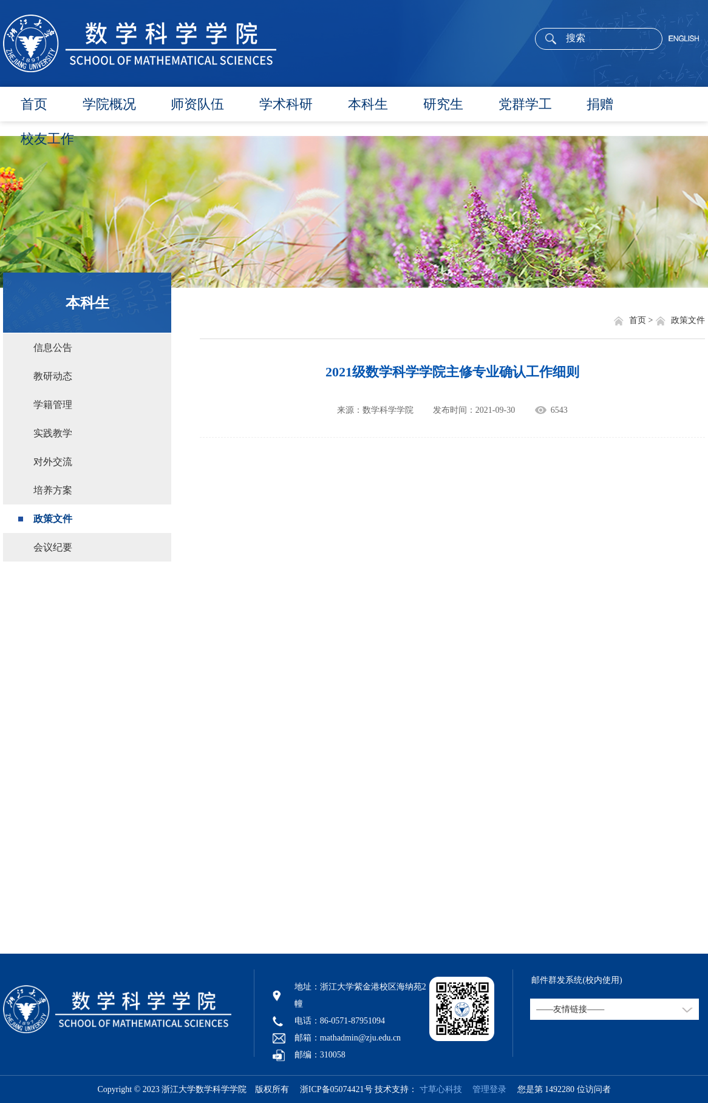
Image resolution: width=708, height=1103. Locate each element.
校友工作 (47, 138)
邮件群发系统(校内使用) (576, 980)
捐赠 (600, 104)
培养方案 (52, 490)
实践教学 (52, 433)
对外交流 (52, 461)
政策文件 (52, 519)
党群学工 (525, 104)
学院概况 (109, 104)
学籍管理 (52, 404)
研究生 (443, 104)
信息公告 (52, 347)
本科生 (368, 104)
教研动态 (52, 376)
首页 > (642, 320)
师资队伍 (197, 104)
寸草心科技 (441, 1089)
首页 (34, 104)
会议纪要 (52, 547)
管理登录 (485, 1089)
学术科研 (286, 104)
